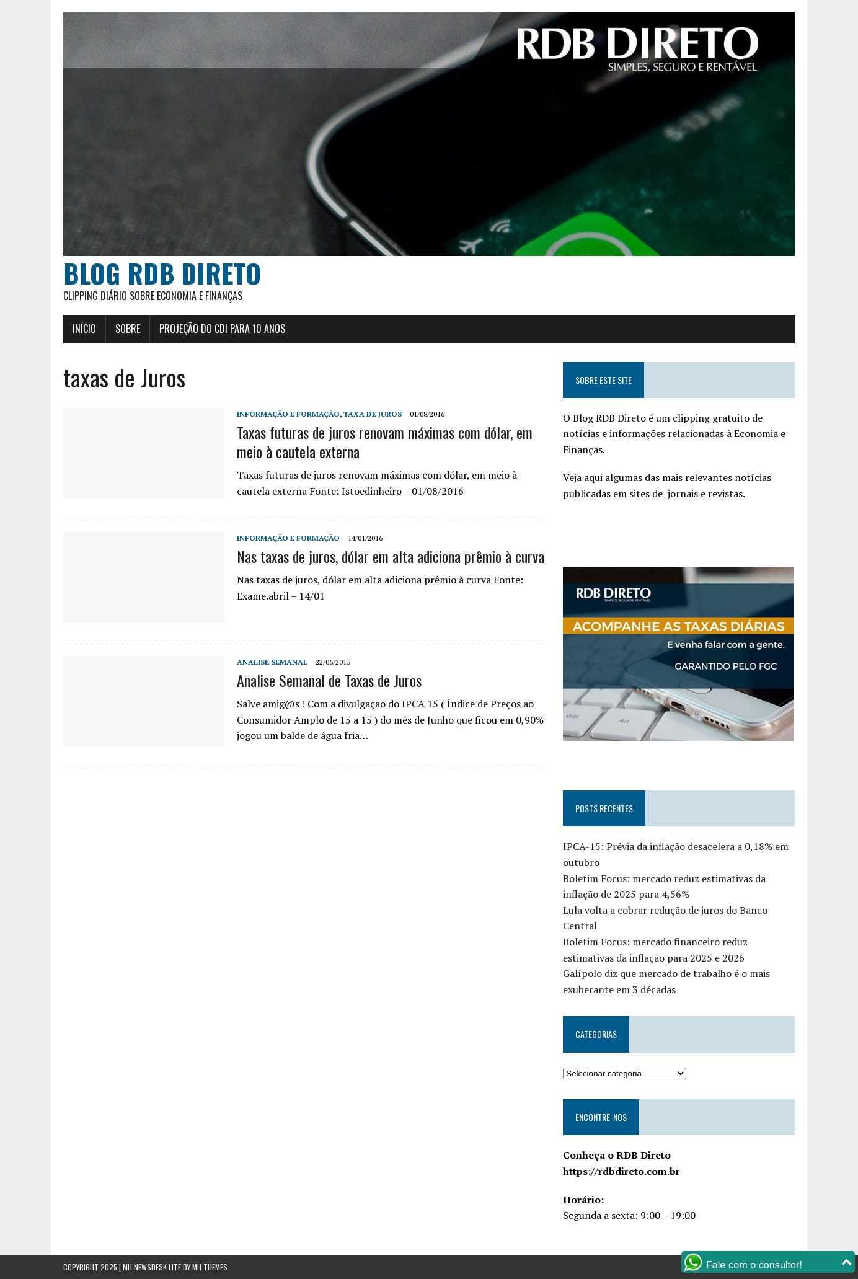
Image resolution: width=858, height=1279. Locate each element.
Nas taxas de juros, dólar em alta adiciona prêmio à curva (390, 556)
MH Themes (210, 1267)
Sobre (127, 328)
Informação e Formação (288, 413)
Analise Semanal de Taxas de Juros (329, 680)
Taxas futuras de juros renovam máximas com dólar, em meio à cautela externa (385, 441)
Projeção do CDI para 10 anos (222, 328)
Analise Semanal (272, 661)
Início (84, 328)
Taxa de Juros (372, 413)
